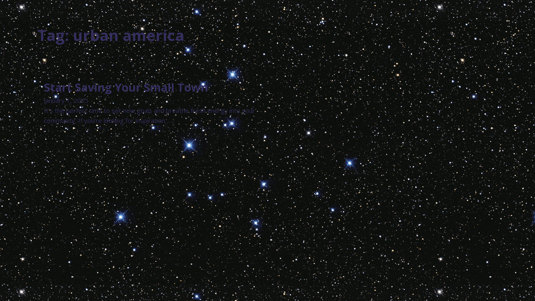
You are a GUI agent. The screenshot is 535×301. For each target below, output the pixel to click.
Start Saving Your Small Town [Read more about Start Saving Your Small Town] (126, 87)
